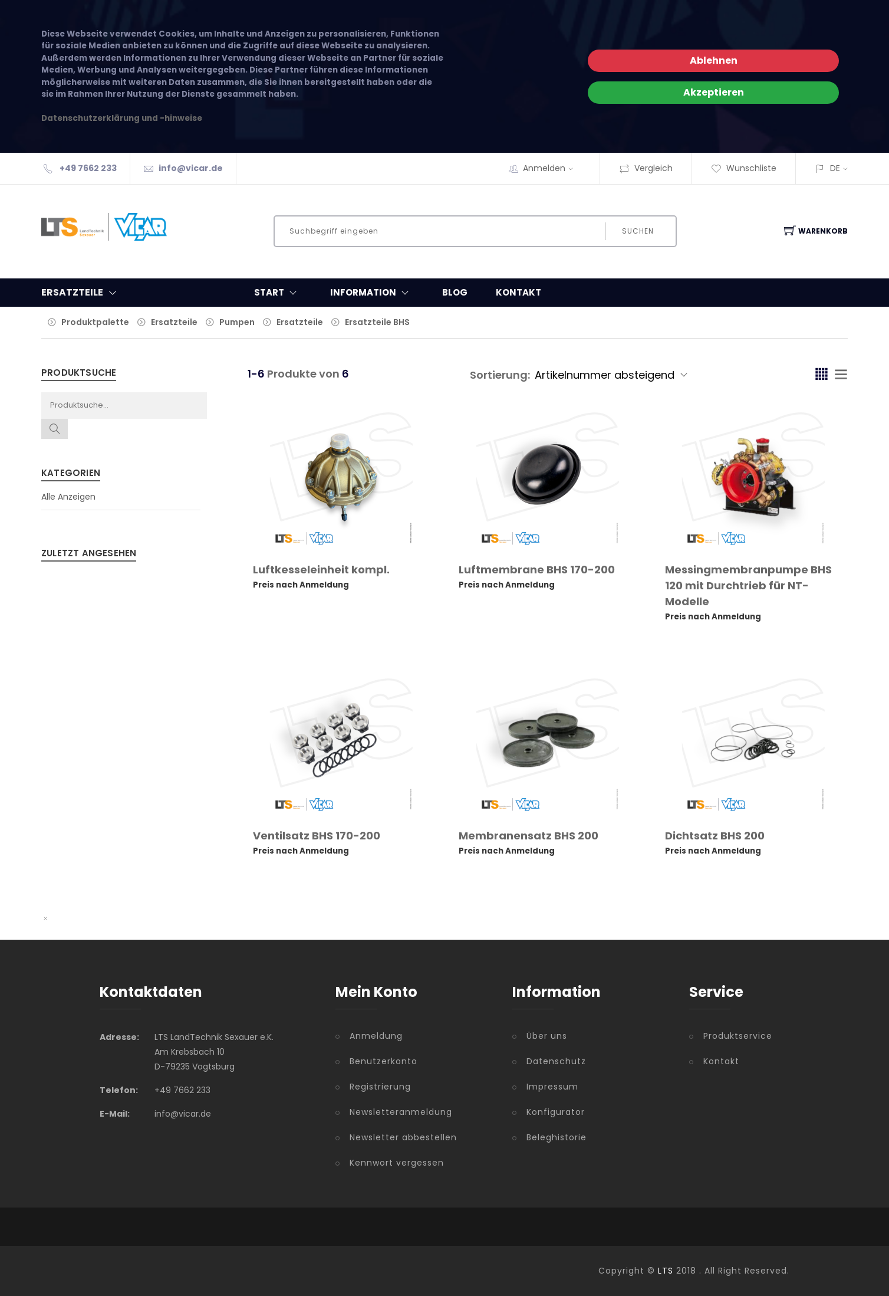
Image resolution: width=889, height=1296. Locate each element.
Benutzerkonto (383, 1061)
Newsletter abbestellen (403, 1137)
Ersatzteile (174, 322)
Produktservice (737, 1036)
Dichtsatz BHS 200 (715, 835)
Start (278, 292)
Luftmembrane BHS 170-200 (537, 569)
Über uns (546, 1036)
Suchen (638, 231)
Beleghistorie (556, 1137)
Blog (454, 292)
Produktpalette (95, 322)
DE (835, 168)
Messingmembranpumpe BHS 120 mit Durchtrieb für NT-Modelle (748, 585)
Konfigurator (555, 1112)
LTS (665, 1271)
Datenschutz (556, 1061)
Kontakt (518, 292)
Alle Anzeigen (68, 497)
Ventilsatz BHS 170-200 (316, 835)
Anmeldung (376, 1036)
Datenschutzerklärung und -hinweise (121, 118)
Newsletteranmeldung (401, 1112)
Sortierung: (500, 375)
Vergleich (646, 168)
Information (372, 292)
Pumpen (237, 322)
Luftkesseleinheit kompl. (321, 569)
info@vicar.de (191, 168)
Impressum (552, 1086)
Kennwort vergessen (397, 1163)
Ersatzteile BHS (377, 322)
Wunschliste (743, 168)
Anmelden (552, 168)
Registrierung (380, 1086)
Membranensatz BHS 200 (528, 835)
